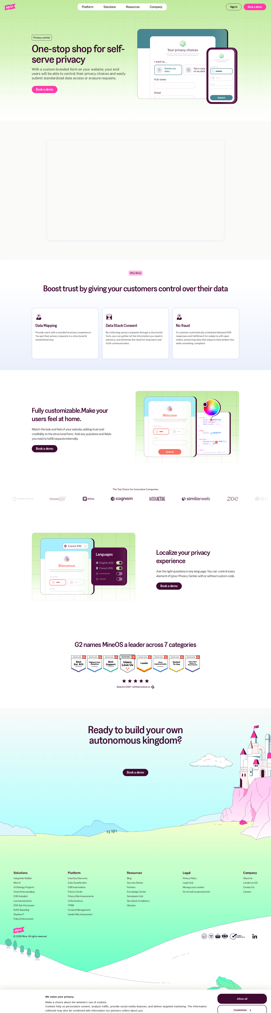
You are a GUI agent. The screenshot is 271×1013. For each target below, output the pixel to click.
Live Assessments (22, 900)
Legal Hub (188, 882)
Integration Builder (22, 878)
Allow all (242, 981)
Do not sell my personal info (196, 891)
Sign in (233, 6)
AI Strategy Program (23, 887)
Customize (242, 992)
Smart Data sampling (24, 891)
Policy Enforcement (23, 918)
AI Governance (75, 900)
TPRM (71, 905)
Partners (131, 887)
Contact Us (248, 887)
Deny (242, 1003)
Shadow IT (18, 914)
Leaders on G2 (250, 882)
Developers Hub (135, 896)
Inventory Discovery (77, 878)
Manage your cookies (193, 887)
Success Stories (135, 882)
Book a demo (255, 6)
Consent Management (79, 909)
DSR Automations (77, 887)
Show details (53, 1002)
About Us (247, 878)
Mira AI (16, 882)
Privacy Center (75, 891)
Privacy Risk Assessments (81, 896)
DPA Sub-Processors (23, 905)
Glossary (131, 905)
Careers (247, 891)
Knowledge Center (136, 891)
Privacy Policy (189, 878)
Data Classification (77, 882)
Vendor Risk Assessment (80, 914)
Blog (129, 878)
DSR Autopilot (20, 896)
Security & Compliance (138, 900)
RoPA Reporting (21, 909)
